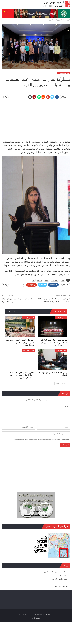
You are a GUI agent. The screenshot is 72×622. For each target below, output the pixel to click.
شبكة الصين (63, 583)
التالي (57, 383)
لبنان (33, 280)
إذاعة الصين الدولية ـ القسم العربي (56, 572)
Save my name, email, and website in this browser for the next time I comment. (40, 440)
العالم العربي (54, 280)
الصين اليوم (64, 575)
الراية (33, 618)
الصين (62, 280)
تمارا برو (39, 280)
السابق (64, 383)
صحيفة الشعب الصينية (60, 586)
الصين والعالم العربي (63, 73)
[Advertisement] (36, 118)
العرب (46, 280)
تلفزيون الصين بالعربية (60, 579)
